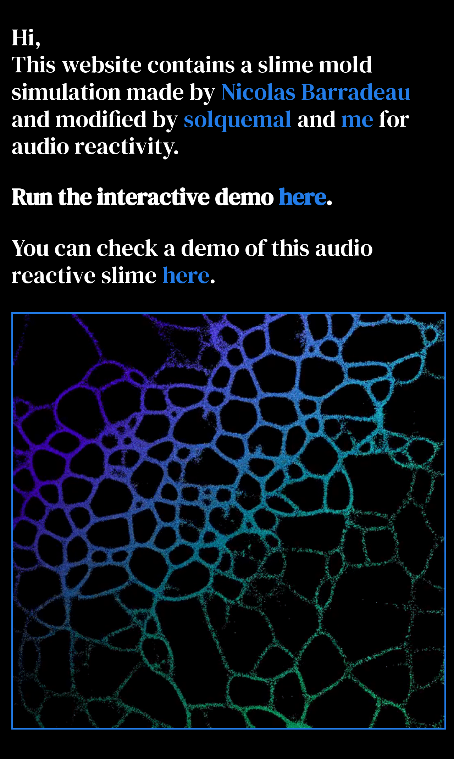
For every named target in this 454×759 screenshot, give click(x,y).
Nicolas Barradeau (315, 91)
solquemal (238, 119)
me (357, 119)
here (302, 197)
